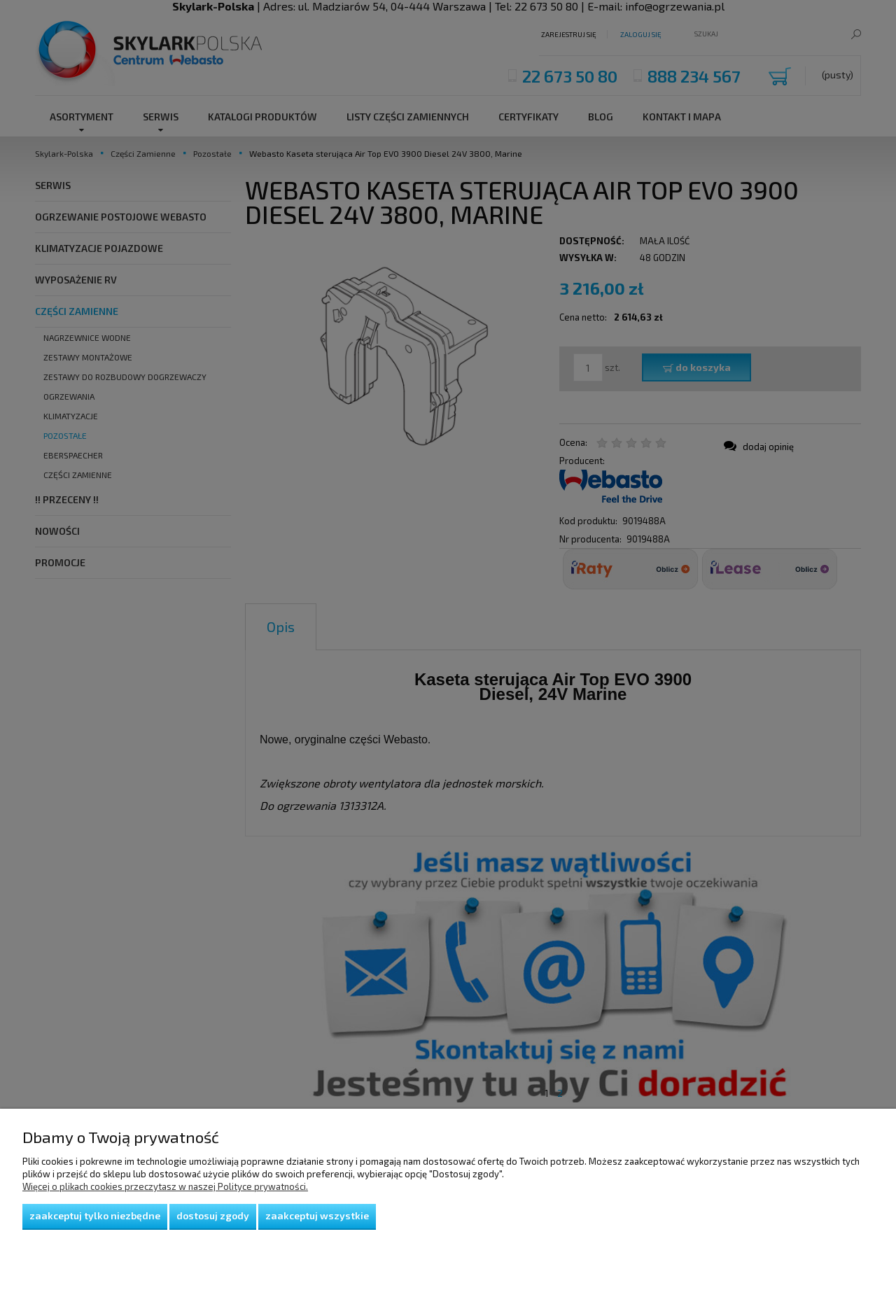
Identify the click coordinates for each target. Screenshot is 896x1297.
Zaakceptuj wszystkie (317, 1215)
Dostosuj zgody (212, 1215)
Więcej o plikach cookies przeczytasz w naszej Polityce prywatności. (165, 1186)
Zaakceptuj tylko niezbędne (94, 1215)
